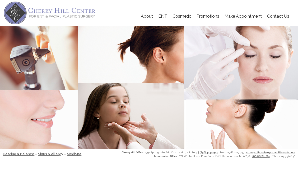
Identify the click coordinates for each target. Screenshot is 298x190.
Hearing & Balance (18, 154)
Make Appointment (243, 16)
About (147, 16)
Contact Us (278, 16)
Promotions (208, 16)
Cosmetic (182, 16)
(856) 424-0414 (209, 152)
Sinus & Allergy (50, 154)
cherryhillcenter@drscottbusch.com (270, 152)
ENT (162, 16)
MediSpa (74, 154)
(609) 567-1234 (261, 156)
